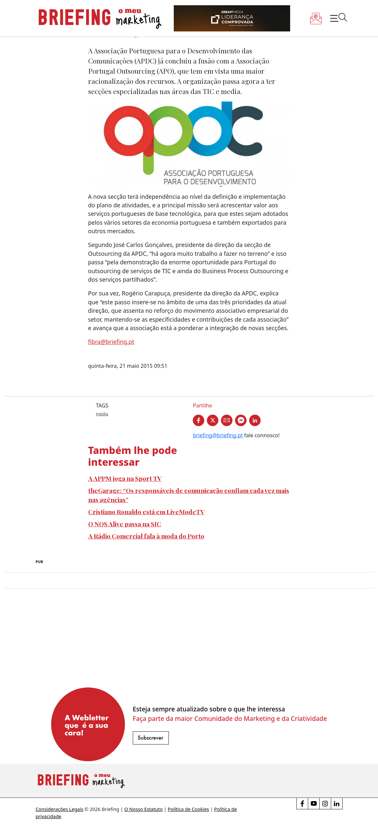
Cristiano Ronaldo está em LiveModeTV (146, 511)
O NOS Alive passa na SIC (124, 523)
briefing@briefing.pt (218, 435)
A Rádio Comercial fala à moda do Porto (146, 536)
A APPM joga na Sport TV (125, 478)
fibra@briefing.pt (111, 342)
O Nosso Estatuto (143, 809)
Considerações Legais (60, 809)
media (102, 414)
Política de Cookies (188, 809)
